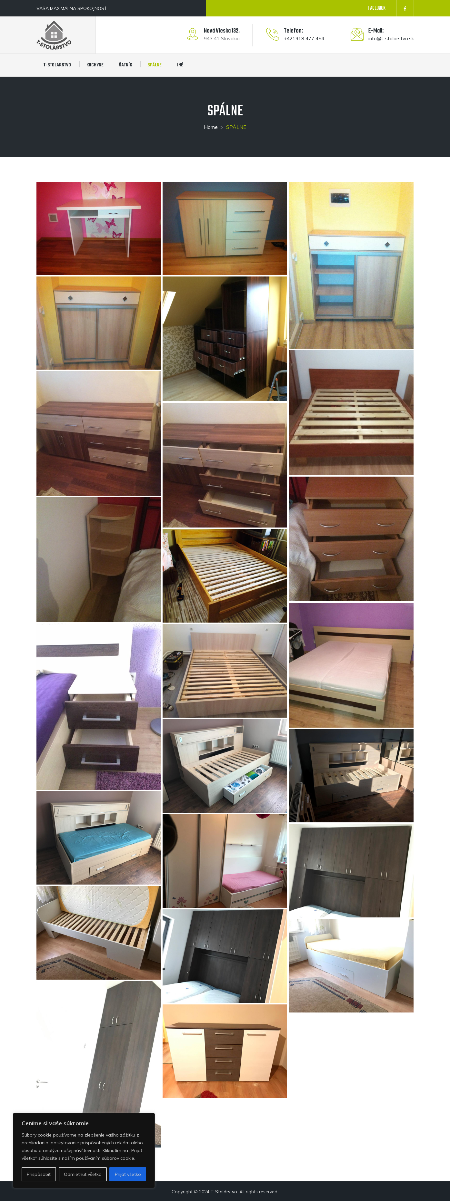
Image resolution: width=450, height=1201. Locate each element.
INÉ (180, 65)
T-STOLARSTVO (57, 65)
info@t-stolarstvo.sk (391, 38)
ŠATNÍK (125, 65)
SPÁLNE (154, 65)
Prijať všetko (128, 1174)
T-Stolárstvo (224, 1192)
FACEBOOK (376, 8)
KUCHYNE (95, 65)
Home (211, 127)
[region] (84, 1150)
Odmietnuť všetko (83, 1174)
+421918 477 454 (304, 38)
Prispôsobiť (39, 1174)
